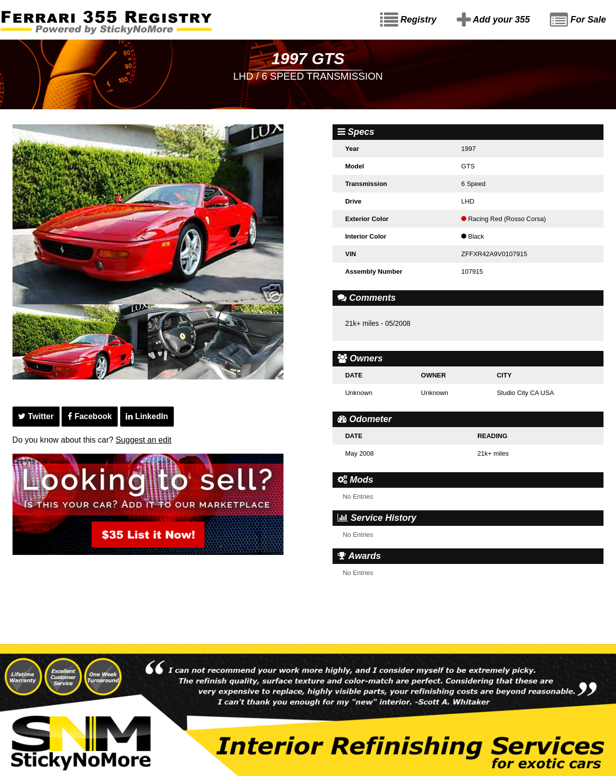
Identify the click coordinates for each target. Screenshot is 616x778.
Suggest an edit (143, 440)
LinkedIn (147, 416)
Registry (408, 20)
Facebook (90, 416)
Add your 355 (493, 20)
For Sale (578, 20)
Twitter (36, 416)
